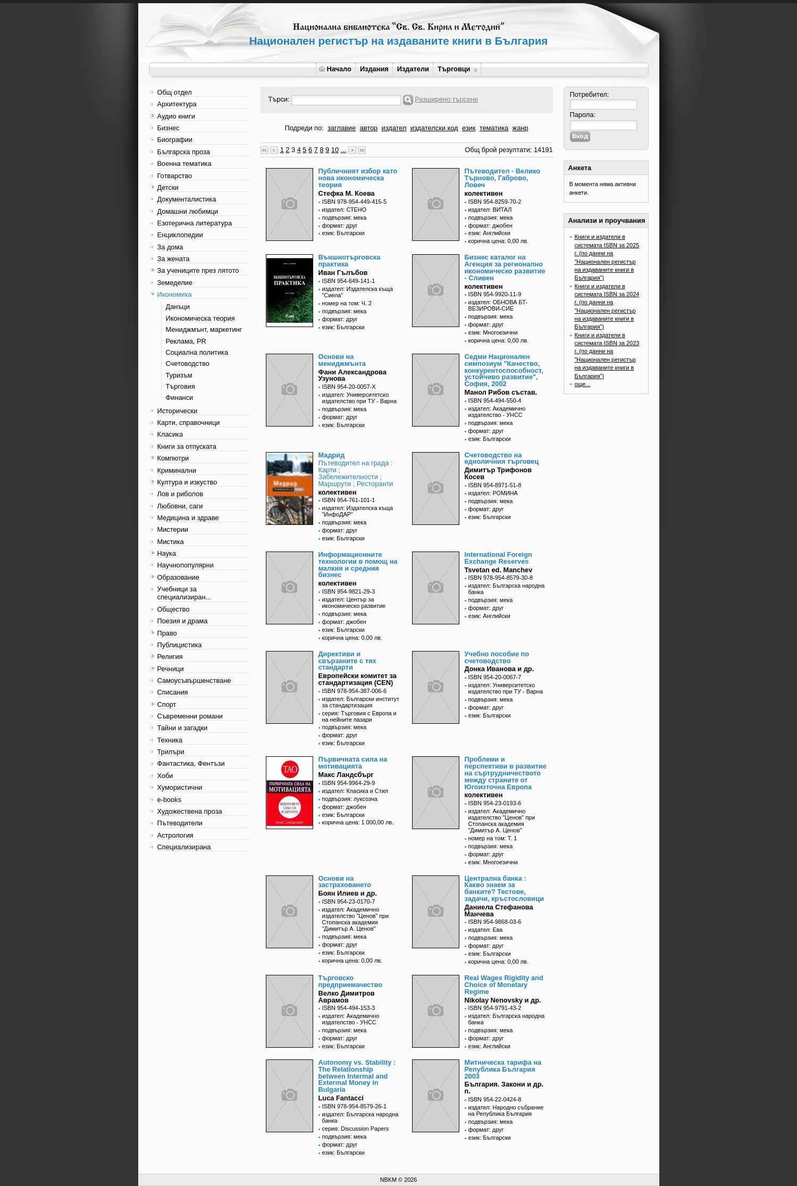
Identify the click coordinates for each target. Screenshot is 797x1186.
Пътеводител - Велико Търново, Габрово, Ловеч (503, 178)
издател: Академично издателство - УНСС (497, 411)
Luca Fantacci (341, 1098)
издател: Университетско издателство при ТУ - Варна (359, 397)
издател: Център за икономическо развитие (354, 602)
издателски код (434, 128)
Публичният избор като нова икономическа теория (358, 178)
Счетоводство (187, 364)
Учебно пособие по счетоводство (497, 657)
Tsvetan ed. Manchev (499, 570)
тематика (494, 128)
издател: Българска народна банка (506, 588)
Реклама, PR (186, 341)
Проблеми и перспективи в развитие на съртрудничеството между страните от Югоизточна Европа (506, 772)
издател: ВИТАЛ (490, 209)
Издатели (413, 69)
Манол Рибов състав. (501, 392)
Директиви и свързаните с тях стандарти (347, 661)
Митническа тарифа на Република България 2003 (503, 1069)
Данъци (178, 307)
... (344, 150)
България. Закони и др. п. (504, 1087)
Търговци (457, 69)
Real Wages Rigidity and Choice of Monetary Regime (504, 985)
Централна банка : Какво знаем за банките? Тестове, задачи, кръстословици (504, 888)
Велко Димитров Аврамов (346, 996)
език (468, 128)
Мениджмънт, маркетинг (204, 329)
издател (394, 128)
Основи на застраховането (345, 881)
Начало (335, 69)
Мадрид (331, 455)
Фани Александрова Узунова (352, 375)
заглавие (342, 128)
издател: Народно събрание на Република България (506, 1110)
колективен (484, 193)
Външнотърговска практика (349, 260)
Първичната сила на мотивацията (353, 762)
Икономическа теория (200, 318)
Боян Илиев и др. (347, 893)
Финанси (180, 398)
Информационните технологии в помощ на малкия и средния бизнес (358, 564)
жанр (520, 128)
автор (369, 128)
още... (583, 384)
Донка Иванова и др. (499, 669)
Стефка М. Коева (346, 193)
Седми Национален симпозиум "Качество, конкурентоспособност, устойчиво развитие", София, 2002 (504, 370)
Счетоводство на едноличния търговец (502, 458)
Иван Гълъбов (343, 273)
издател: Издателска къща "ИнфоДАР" (357, 511)
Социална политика (197, 352)
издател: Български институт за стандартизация (360, 702)
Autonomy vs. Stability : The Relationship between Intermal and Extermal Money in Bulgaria (357, 1075)
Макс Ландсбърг (346, 775)
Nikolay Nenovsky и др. (503, 1000)
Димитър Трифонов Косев (498, 473)
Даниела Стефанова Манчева (499, 910)
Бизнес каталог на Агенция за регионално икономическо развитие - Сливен (505, 267)
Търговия (180, 386)
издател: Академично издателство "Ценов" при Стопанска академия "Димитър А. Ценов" (501, 820)
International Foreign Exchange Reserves (498, 557)
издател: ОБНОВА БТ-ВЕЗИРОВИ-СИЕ (498, 305)
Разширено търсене (446, 99)
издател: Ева (485, 929)
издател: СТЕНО (344, 209)
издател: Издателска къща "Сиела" (357, 292)
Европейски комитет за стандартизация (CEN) (357, 679)
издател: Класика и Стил (355, 791)
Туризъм (179, 375)
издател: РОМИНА (493, 493)
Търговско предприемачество (350, 981)
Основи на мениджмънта (342, 360)
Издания (374, 69)
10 (335, 150)
